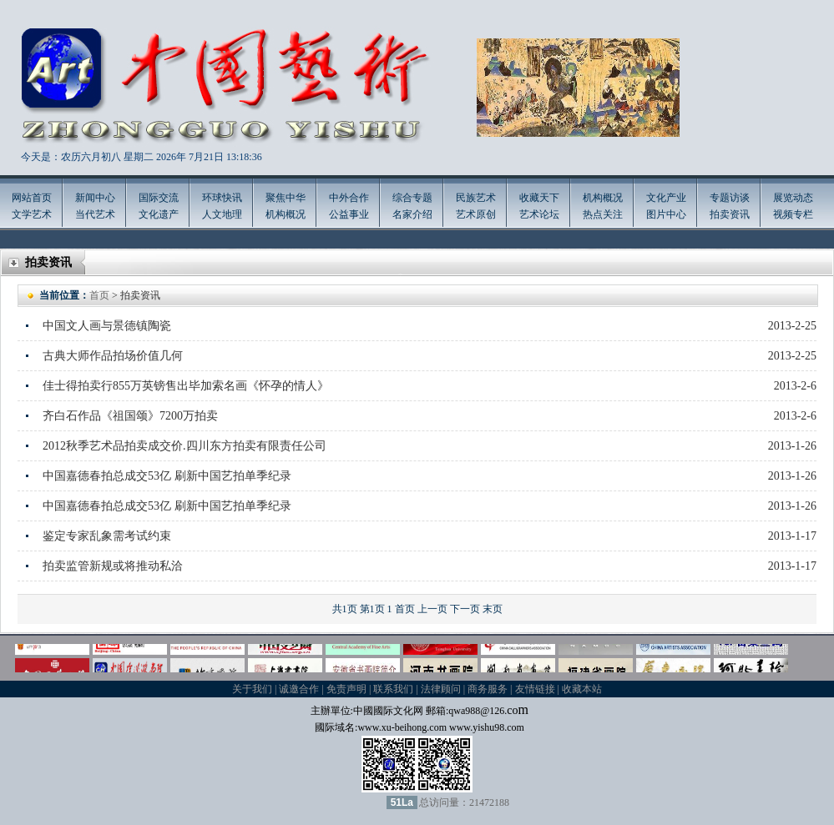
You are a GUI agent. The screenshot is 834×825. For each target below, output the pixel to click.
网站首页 (32, 198)
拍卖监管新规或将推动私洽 (113, 566)
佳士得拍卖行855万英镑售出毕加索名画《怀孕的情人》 (186, 386)
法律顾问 (441, 689)
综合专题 (412, 198)
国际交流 (159, 198)
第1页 (372, 609)
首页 (99, 295)
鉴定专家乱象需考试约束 (107, 536)
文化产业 (666, 198)
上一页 (432, 609)
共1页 (344, 609)
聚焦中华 (285, 198)
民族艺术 (476, 198)
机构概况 (285, 214)
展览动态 (793, 198)
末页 (493, 609)
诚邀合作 (299, 689)
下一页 (465, 609)
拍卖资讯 (730, 214)
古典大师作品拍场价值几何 (113, 356)
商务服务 (488, 689)
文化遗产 (159, 214)
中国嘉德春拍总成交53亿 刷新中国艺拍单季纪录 (167, 476)
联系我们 (393, 689)
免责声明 (346, 689)
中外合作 (349, 198)
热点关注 (603, 214)
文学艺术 (32, 214)
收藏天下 (539, 198)
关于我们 (252, 689)
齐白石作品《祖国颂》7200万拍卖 (130, 416)
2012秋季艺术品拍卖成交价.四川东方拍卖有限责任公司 (184, 446)
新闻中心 (95, 198)
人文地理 (222, 214)
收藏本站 (582, 689)
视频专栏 (793, 214)
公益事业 (349, 214)
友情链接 (535, 689)
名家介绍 (412, 214)
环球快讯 (222, 198)
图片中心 (666, 214)
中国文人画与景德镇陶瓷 (107, 325)
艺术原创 (476, 214)
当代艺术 (95, 214)
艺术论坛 (539, 214)
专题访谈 (730, 198)
